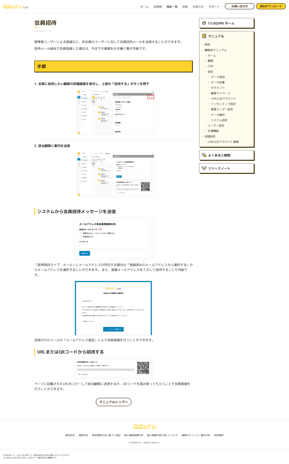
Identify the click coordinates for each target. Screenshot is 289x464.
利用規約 (219, 435)
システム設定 (219, 120)
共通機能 (213, 131)
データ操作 (218, 115)
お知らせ (198, 7)
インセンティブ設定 (223, 104)
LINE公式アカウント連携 (223, 142)
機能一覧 (172, 7)
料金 (185, 7)
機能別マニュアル (216, 50)
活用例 (157, 7)
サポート (214, 7)
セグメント (218, 88)
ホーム (144, 7)
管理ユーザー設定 (222, 109)
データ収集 (218, 82)
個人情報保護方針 (133, 435)
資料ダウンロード (271, 6)
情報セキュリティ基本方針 (196, 435)
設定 (210, 71)
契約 (207, 44)
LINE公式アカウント (223, 98)
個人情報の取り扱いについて (162, 435)
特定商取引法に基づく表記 (106, 435)
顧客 (210, 61)
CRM (210, 66)
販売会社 (70, 435)
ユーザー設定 (216, 125)
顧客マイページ (220, 93)
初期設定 (210, 136)
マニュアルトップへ (113, 402)
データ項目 (218, 77)
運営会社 (83, 435)
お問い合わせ (239, 6)
